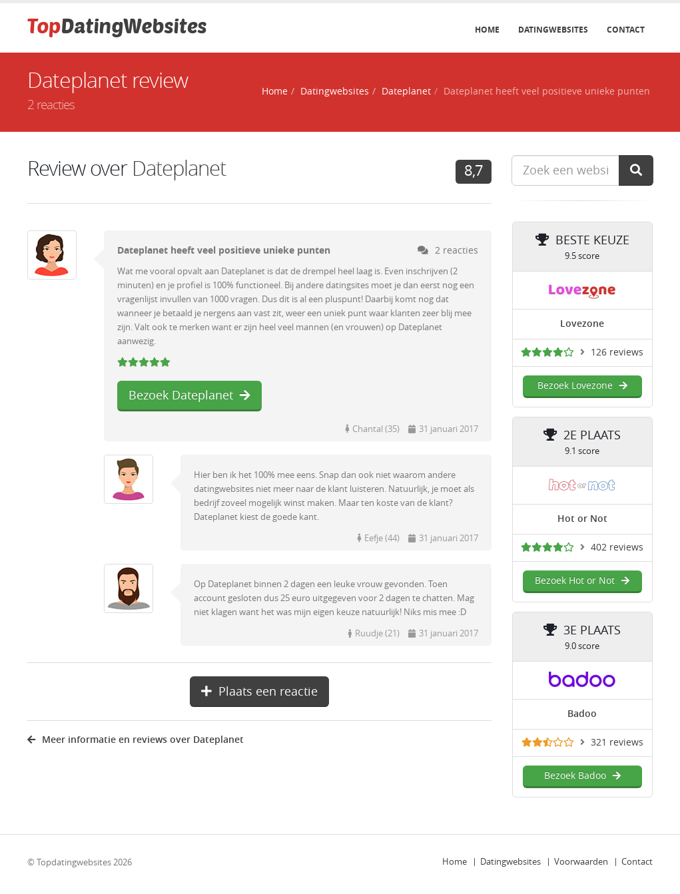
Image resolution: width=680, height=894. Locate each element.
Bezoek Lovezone (582, 385)
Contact (626, 30)
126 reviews (617, 352)
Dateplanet (406, 91)
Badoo (582, 714)
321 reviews (617, 742)
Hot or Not (582, 519)
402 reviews (617, 547)
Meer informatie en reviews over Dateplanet (135, 740)
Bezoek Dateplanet (189, 395)
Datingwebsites (553, 30)
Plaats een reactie (259, 691)
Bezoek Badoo (582, 776)
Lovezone (582, 324)
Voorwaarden (581, 862)
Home (487, 30)
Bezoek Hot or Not (582, 580)
